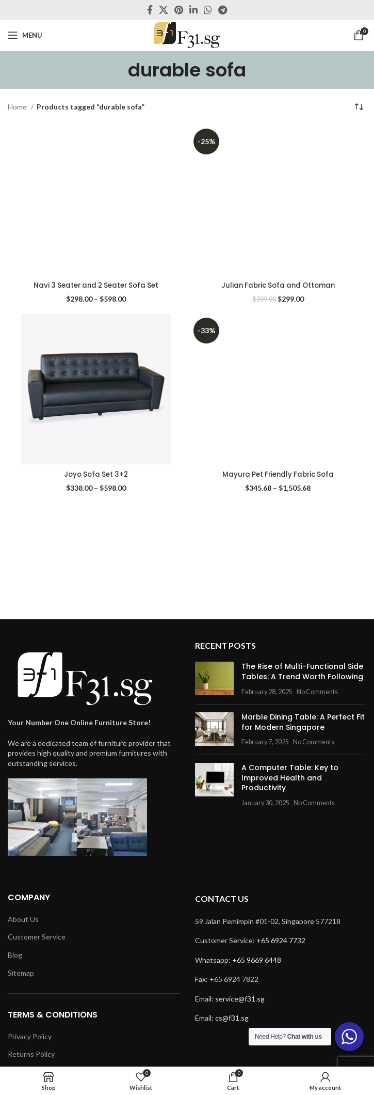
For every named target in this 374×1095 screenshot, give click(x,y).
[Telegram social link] (222, 10)
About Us (23, 919)
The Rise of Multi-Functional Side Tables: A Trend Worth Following (302, 671)
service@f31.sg (240, 998)
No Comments (317, 692)
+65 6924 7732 (280, 940)
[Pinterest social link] (178, 10)
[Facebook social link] (150, 10)
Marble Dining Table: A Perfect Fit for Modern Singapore (303, 722)
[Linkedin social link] (193, 10)
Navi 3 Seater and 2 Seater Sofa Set (96, 285)
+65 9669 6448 (256, 960)
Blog (15, 954)
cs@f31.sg (232, 1017)
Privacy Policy (30, 1036)
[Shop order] (358, 107)
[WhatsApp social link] (208, 10)
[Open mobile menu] (25, 35)
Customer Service (37, 936)
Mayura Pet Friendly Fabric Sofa (278, 474)
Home (18, 106)
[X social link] (163, 10)
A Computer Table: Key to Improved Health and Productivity (289, 777)
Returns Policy (31, 1054)
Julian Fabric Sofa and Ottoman (278, 285)
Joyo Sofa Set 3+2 (96, 474)
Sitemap (21, 972)
